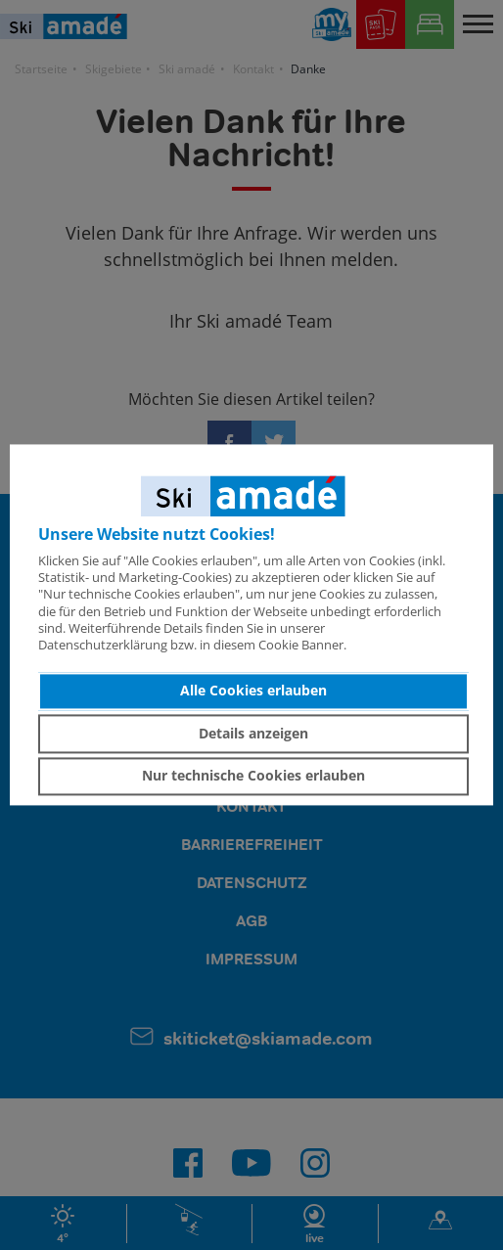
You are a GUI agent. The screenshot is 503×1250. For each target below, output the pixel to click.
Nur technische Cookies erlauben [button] (253, 776)
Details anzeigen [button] (253, 733)
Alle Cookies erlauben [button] (253, 691)
